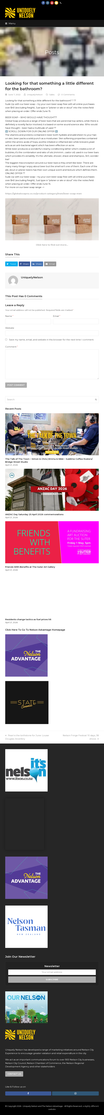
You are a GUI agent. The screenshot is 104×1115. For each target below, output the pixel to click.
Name (9, 316)
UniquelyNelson (35, 94)
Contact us (14, 1074)
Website (9, 328)
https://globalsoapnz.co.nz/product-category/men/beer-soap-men (43, 193)
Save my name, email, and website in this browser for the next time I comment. (51, 339)
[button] (10, 23)
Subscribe (52, 979)
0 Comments (68, 94)
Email (56, 316)
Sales (52, 94)
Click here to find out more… (52, 244)
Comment (11, 346)
